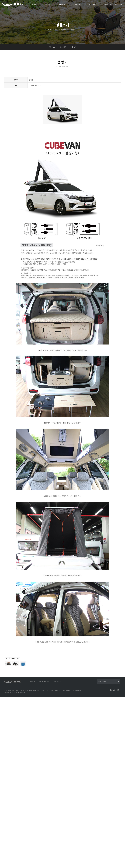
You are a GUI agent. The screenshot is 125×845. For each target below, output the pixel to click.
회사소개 (20, 4)
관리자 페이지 (57, 681)
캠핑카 (74, 47)
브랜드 (34, 4)
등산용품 (63, 47)
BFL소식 (48, 4)
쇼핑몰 (105, 4)
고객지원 (91, 4)
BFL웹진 (62, 4)
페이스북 (110, 690)
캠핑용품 (51, 47)
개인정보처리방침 (44, 681)
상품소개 (76, 4)
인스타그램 (118, 690)
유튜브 (114, 690)
